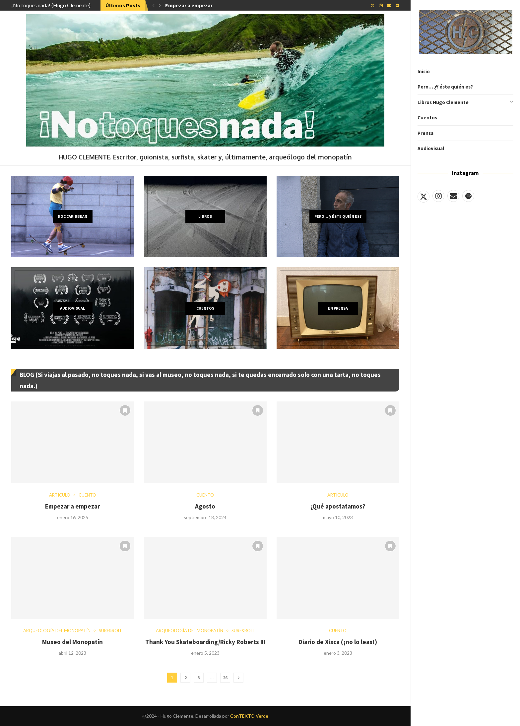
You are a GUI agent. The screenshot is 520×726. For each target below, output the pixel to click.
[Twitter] (423, 196)
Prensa (425, 133)
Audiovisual (431, 148)
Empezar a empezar (189, 5)
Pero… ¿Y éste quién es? (445, 87)
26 (225, 678)
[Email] (453, 196)
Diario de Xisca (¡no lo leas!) (337, 642)
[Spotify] (468, 196)
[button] (153, 5)
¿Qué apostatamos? (337, 506)
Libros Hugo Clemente (465, 102)
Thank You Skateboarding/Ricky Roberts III (205, 642)
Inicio (424, 71)
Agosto (205, 506)
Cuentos (427, 117)
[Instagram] (438, 196)
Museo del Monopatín (72, 642)
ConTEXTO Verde (249, 716)
